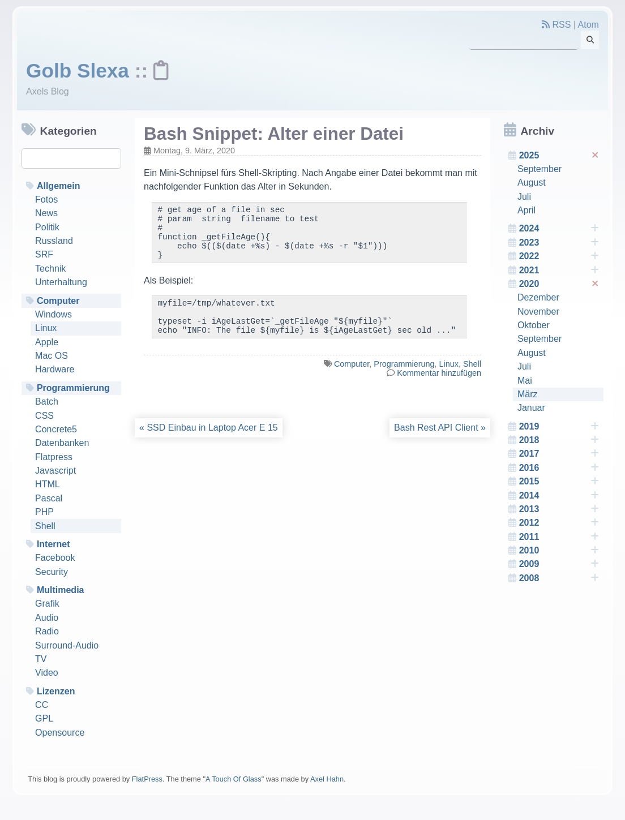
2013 (559, 509)
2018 (559, 440)
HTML (47, 484)
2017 (559, 454)
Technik (50, 268)
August (531, 182)
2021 (559, 270)
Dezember (538, 297)
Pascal (48, 498)
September (539, 169)
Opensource (59, 732)
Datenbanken (62, 443)
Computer (58, 301)
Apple (46, 342)
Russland (54, 241)
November (538, 311)
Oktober (533, 325)
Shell (45, 526)
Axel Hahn (327, 779)
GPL (44, 718)
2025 (560, 155)
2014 (559, 496)
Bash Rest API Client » (440, 444)
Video (46, 672)
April (526, 210)
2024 (559, 229)
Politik (47, 227)
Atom (588, 24)
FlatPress (147, 779)
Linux (46, 328)
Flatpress (53, 457)
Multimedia (60, 590)
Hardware (54, 369)
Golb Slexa (77, 70)
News (46, 213)
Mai (524, 380)
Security (51, 572)
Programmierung (73, 388)
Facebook (55, 558)
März (527, 394)
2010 (559, 551)
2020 (560, 283)
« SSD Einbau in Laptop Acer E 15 (208, 444)
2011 (559, 537)
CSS (44, 415)
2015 (559, 481)
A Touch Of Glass (234, 779)
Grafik (47, 603)
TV (40, 659)
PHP (44, 512)
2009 (559, 564)
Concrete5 (56, 429)
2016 (559, 468)
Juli (524, 196)
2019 (559, 427)
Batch (46, 401)
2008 (559, 578)
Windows (53, 314)
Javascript (55, 470)
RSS (556, 24)
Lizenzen (56, 691)
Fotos (46, 199)
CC (41, 705)
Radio (47, 631)
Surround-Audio (67, 645)
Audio (46, 617)
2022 (559, 256)
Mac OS (51, 355)
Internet (53, 544)
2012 (559, 523)
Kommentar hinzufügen (439, 389)
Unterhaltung (61, 282)
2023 (559, 243)
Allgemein (58, 186)
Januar (531, 408)
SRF (44, 254)
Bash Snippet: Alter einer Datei (274, 134)
